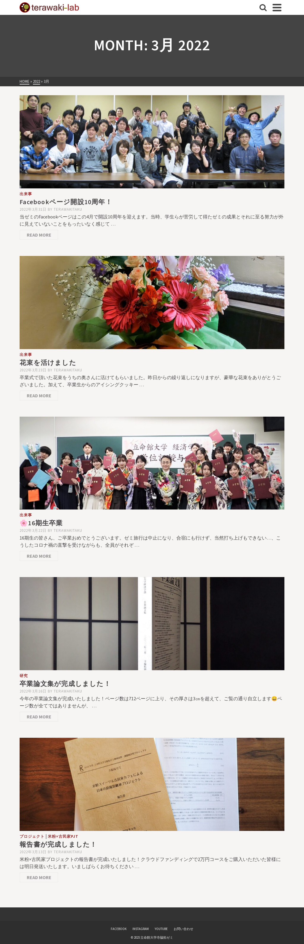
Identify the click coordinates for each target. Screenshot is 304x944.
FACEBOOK (118, 929)
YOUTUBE (161, 929)
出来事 (26, 193)
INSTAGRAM (140, 929)
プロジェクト (32, 836)
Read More (39, 235)
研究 (24, 675)
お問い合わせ (183, 929)
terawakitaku (68, 209)
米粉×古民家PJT (63, 836)
